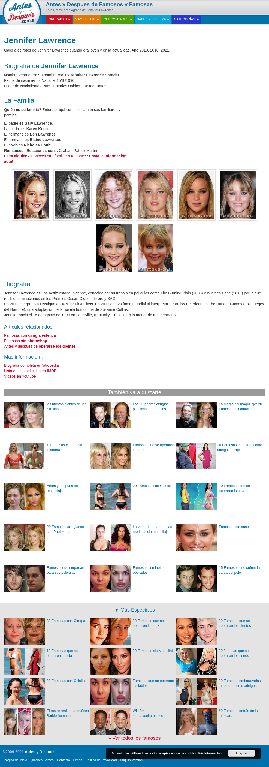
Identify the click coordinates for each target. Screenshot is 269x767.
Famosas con (30, 335)
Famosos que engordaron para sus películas (45, 570)
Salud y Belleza (153, 19)
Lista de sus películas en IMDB (30, 371)
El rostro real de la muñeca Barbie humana (46, 713)
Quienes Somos (41, 760)
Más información (210, 753)
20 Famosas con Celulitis (131, 486)
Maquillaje (87, 19)
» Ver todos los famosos (134, 738)
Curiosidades (118, 19)
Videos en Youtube (20, 376)
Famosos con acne (212, 527)
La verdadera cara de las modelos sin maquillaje (131, 529)
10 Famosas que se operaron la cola (213, 488)
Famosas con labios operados (127, 570)
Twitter (237, 7)
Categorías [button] (186, 19)
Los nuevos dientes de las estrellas (45, 407)
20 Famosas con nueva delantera (43, 448)
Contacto (63, 760)
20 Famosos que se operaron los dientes (213, 623)
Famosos (25, 341)
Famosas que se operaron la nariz (132, 448)
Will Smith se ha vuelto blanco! (127, 713)
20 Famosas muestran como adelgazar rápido (219, 448)
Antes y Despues (40, 752)
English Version (131, 760)
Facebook (226, 7)
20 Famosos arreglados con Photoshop (44, 529)
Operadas (59, 19)
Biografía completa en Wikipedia (31, 365)
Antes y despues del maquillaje (41, 488)
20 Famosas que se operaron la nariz (127, 623)
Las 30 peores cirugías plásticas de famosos (129, 407)
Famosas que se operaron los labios (132, 683)
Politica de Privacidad (101, 760)
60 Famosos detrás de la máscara (217, 713)
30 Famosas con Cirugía (44, 621)
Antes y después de (40, 346)
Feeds (77, 760)
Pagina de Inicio (15, 760)
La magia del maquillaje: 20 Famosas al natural (219, 407)
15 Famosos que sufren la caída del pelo (218, 570)
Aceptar (241, 753)
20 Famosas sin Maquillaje (132, 651)
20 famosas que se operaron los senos (212, 653)
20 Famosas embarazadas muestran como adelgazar (218, 683)
